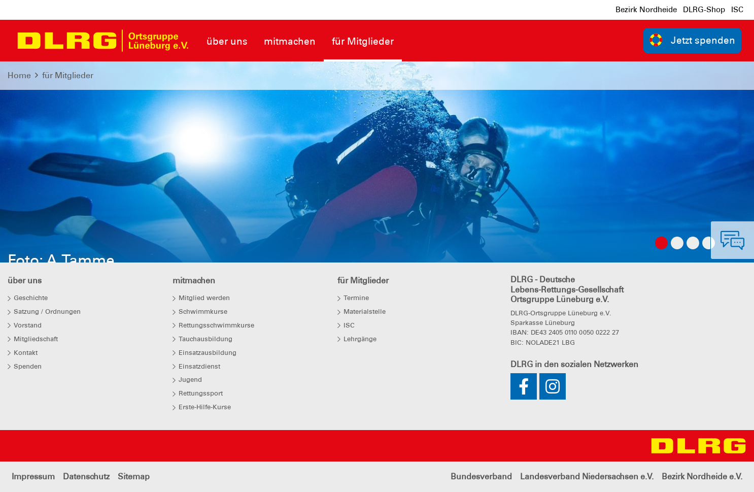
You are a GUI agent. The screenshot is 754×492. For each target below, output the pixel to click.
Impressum (33, 476)
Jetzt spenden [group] (692, 40)
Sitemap (134, 476)
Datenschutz (86, 476)
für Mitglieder (67, 75)
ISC (737, 9)
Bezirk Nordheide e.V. (702, 476)
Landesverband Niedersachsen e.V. (587, 476)
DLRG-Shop (704, 9)
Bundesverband (481, 476)
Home (19, 75)
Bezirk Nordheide (646, 9)
